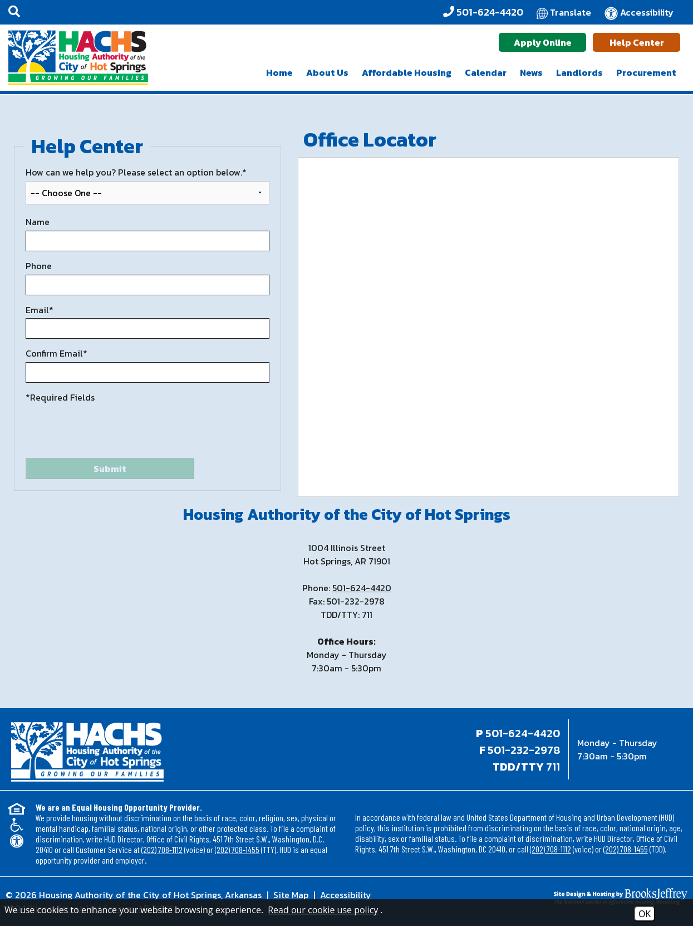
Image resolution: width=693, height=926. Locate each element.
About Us (327, 72)
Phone (39, 266)
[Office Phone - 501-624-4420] (483, 12)
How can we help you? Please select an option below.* (136, 172)
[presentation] (110, 430)
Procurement (646, 72)
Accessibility (345, 894)
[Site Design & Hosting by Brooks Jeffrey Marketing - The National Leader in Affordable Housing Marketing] (602, 896)
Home (279, 72)
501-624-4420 (361, 587)
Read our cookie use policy (323, 910)
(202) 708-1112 (162, 849)
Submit (110, 468)
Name (38, 222)
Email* (39, 310)
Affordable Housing (406, 72)
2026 (26, 894)
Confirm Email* (56, 353)
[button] (14, 12)
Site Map (290, 894)
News (531, 72)
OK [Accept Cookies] (644, 914)
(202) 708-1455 (237, 849)
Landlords (579, 72)
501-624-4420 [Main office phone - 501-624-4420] (522, 733)
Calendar (486, 72)
